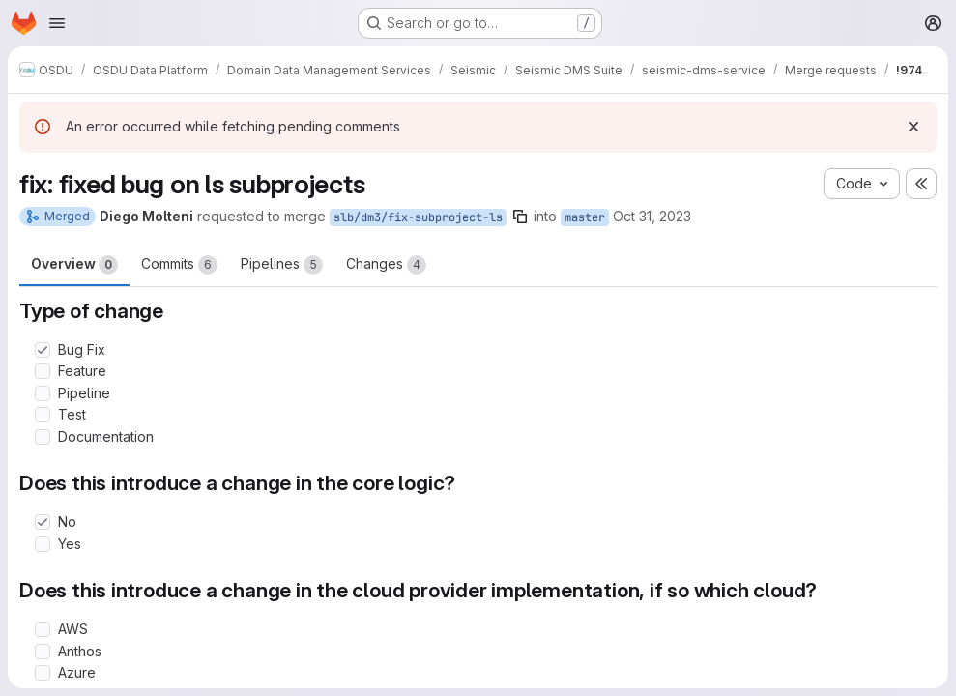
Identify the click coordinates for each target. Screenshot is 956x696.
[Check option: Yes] (42, 544)
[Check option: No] (42, 522)
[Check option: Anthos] (42, 651)
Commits (179, 265)
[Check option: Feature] (42, 371)
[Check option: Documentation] (42, 437)
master (585, 217)
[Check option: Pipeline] (42, 393)
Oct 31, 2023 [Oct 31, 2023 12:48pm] (652, 216)
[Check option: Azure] (42, 673)
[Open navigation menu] (57, 23)
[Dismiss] (913, 126)
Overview (74, 265)
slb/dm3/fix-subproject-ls (418, 217)
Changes (386, 265)
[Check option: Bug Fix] (42, 350)
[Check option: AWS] (42, 629)
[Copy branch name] (520, 216)
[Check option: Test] (42, 414)
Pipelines (282, 265)
